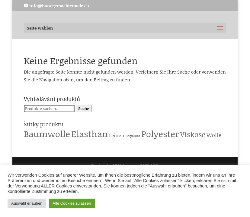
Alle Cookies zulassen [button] (72, 203)
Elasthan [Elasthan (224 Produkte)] (89, 133)
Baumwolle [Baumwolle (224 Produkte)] (47, 133)
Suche (83, 108)
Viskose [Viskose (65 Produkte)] (192, 134)
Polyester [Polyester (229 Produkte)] (160, 133)
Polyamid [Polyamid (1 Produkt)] (133, 136)
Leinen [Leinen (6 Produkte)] (116, 135)
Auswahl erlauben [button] (26, 203)
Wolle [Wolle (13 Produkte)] (214, 135)
